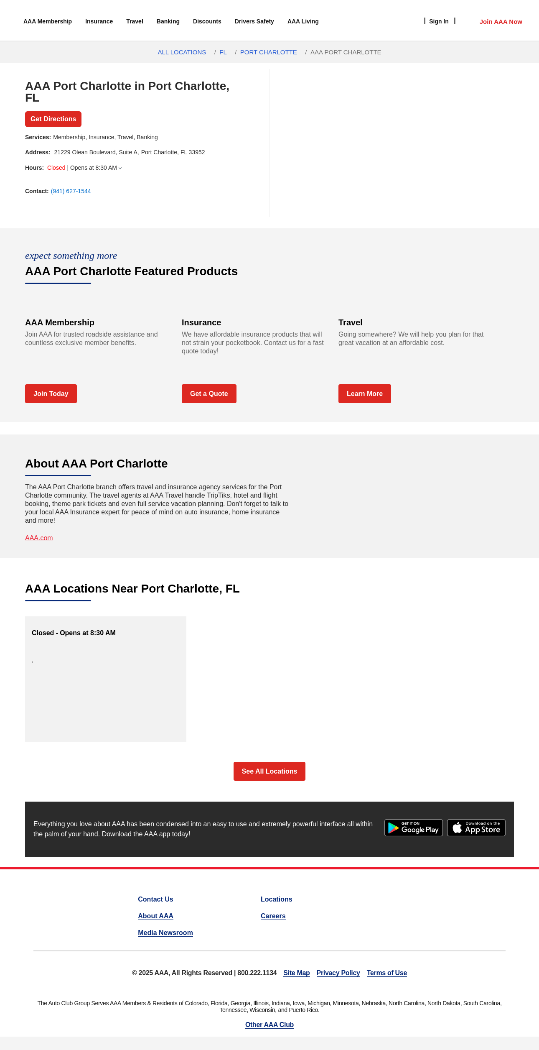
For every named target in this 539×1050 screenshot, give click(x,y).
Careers (273, 916)
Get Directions (53, 119)
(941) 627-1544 (71, 191)
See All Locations (269, 771)
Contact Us (155, 899)
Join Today (50, 393)
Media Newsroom (165, 932)
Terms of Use (387, 972)
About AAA (155, 916)
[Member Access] (492, 20)
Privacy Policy (338, 972)
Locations (276, 899)
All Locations (182, 52)
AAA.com (39, 538)
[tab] (129, 168)
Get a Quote (209, 393)
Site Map (296, 972)
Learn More (365, 393)
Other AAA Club (269, 1024)
